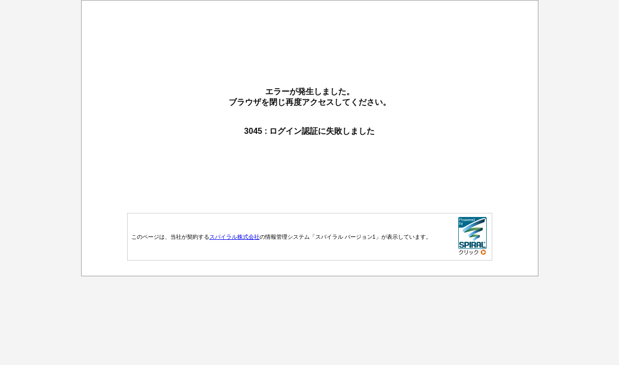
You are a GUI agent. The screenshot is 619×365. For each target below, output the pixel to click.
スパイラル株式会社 (234, 237)
